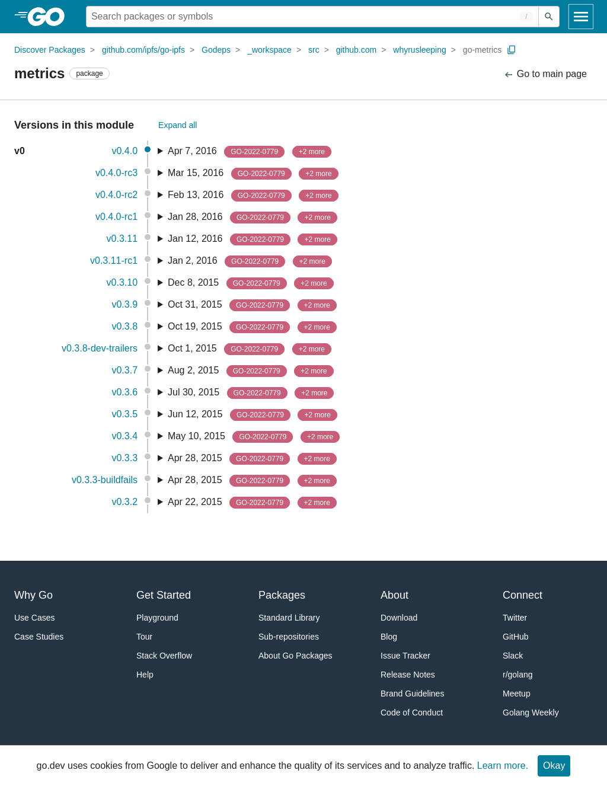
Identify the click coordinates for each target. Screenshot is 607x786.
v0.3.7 (124, 370)
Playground (157, 617)
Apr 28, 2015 (252, 459)
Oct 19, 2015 (252, 327)
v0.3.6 (124, 392)
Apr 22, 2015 (252, 503)
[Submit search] (549, 16)
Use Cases (34, 617)
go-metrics (482, 50)
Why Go (33, 595)
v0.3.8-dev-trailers (100, 348)
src (314, 50)
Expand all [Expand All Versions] (177, 125)
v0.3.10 (122, 282)
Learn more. (502, 766)
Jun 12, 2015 (252, 415)
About (394, 595)
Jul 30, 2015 (251, 393)
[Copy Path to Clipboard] (511, 49)
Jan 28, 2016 (252, 217)
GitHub (516, 636)
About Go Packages (295, 655)
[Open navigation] (581, 16)
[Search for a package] (312, 16)
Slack (513, 655)
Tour (144, 636)
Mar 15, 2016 (253, 174)
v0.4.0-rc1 (116, 217)
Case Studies (38, 636)
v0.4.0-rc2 (116, 195)
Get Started (163, 595)
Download (399, 617)
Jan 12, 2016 (252, 239)
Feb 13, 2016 (253, 196)
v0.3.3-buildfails (105, 480)
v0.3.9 (124, 304)
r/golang (518, 674)
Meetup (517, 693)
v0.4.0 (124, 151)
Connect (522, 595)
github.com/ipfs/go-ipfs (143, 50)
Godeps (216, 50)
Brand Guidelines (412, 693)
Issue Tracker (405, 655)
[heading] (50, 16)
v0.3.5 (124, 414)
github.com (356, 50)
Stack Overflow (164, 655)
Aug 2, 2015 (251, 371)
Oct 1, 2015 (249, 349)
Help (145, 674)
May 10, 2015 (254, 437)
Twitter (515, 617)
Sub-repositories (288, 636)
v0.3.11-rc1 (114, 260)
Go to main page (545, 74)
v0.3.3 (124, 458)
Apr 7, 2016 (249, 152)
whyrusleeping (419, 50)
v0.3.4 (124, 436)
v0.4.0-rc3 (116, 173)
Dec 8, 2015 (251, 283)
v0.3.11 (122, 239)
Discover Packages (49, 50)
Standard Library (289, 617)
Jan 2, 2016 (250, 261)
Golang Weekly (531, 712)
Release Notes (408, 674)
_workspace (269, 50)
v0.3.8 (124, 326)
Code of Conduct (412, 712)
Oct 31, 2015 (252, 305)
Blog (389, 636)
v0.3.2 (124, 502)
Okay (554, 766)
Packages (281, 595)
